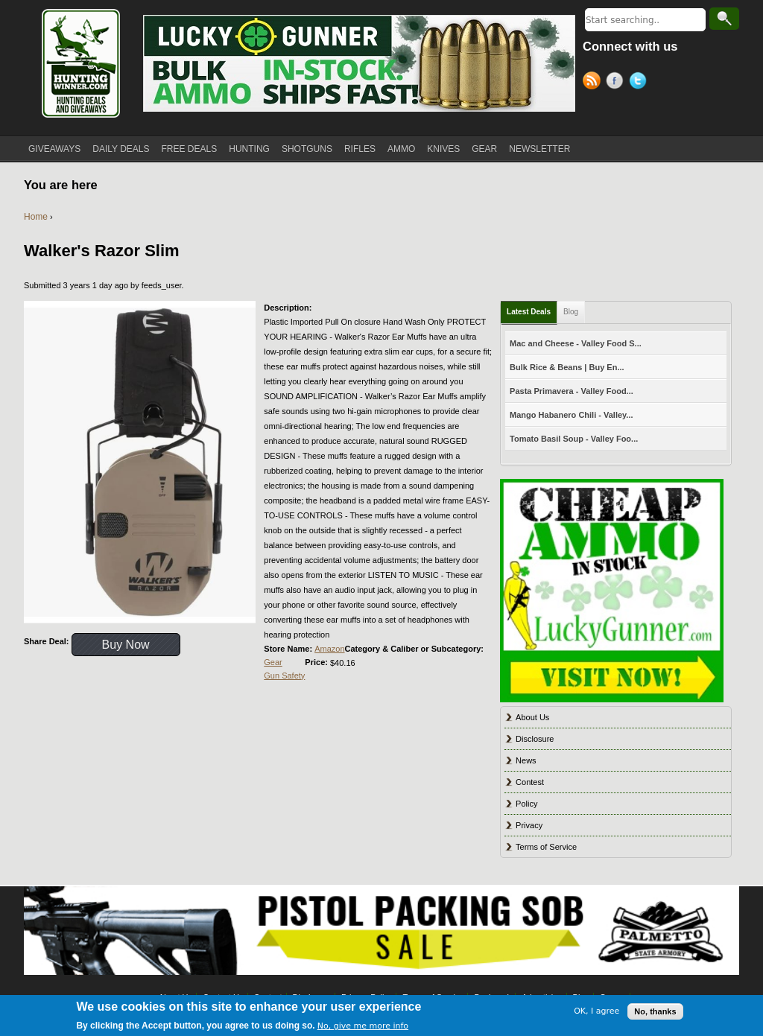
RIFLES (360, 149)
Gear (273, 662)
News (526, 760)
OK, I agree (596, 1011)
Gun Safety (284, 675)
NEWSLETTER (539, 149)
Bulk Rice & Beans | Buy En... (567, 367)
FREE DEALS (190, 149)
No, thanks (655, 1011)
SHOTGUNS (307, 149)
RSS (594, 82)
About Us (532, 717)
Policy (526, 803)
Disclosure (535, 738)
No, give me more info (362, 1026)
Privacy (529, 825)
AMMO (401, 149)
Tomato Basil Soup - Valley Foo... (574, 438)
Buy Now (126, 644)
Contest (530, 782)
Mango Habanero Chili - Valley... (571, 414)
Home (36, 217)
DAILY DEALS (120, 149)
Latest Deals (529, 312)
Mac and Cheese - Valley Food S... (576, 343)
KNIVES (443, 149)
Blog (570, 312)
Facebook (617, 82)
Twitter (640, 82)
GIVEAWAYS (54, 149)
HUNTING (249, 149)
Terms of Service (546, 846)
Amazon (329, 648)
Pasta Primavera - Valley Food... (571, 391)
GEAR (484, 149)
